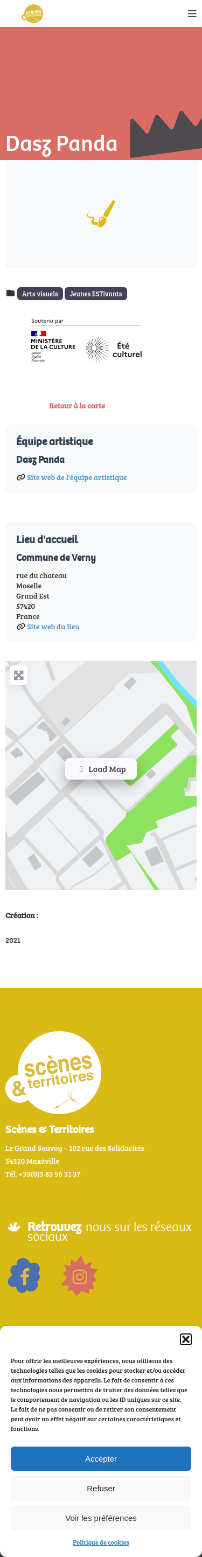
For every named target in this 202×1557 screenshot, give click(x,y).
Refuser (101, 1488)
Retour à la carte (77, 405)
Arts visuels (40, 293)
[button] (185, 1339)
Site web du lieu (53, 626)
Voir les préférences (101, 1518)
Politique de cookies (101, 1542)
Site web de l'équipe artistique (77, 477)
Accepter (101, 1458)
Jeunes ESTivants (95, 293)
